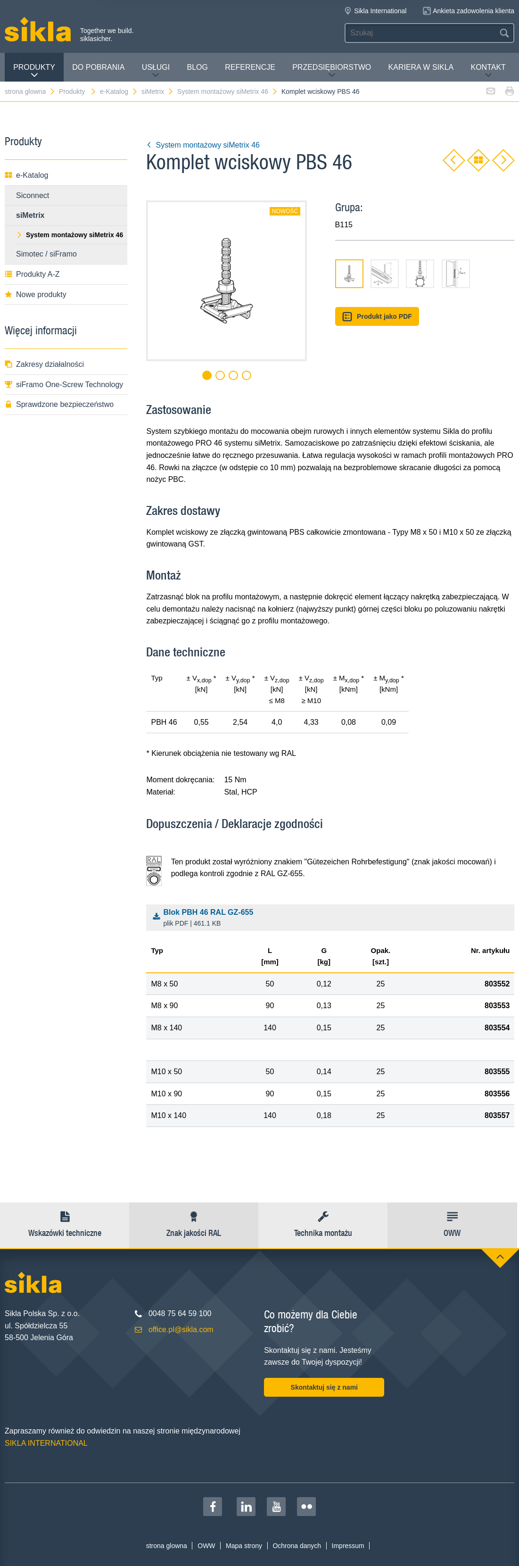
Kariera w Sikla (421, 67)
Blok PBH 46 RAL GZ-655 (333, 918)
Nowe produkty (35, 294)
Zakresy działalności (44, 364)
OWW (206, 1545)
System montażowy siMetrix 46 (227, 91)
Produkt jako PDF (377, 317)
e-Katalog (119, 91)
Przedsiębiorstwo (331, 71)
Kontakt (488, 71)
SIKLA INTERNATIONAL (46, 1443)
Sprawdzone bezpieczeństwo (59, 404)
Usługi (156, 71)
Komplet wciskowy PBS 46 (320, 91)
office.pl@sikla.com (181, 1330)
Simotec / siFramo (46, 254)
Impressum (348, 1545)
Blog (197, 67)
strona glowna (30, 91)
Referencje (250, 67)
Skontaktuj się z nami (324, 1387)
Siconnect (32, 195)
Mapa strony (244, 1545)
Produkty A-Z (32, 274)
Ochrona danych (296, 1545)
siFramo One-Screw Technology (64, 385)
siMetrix (157, 91)
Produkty (34, 71)
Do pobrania (98, 67)
